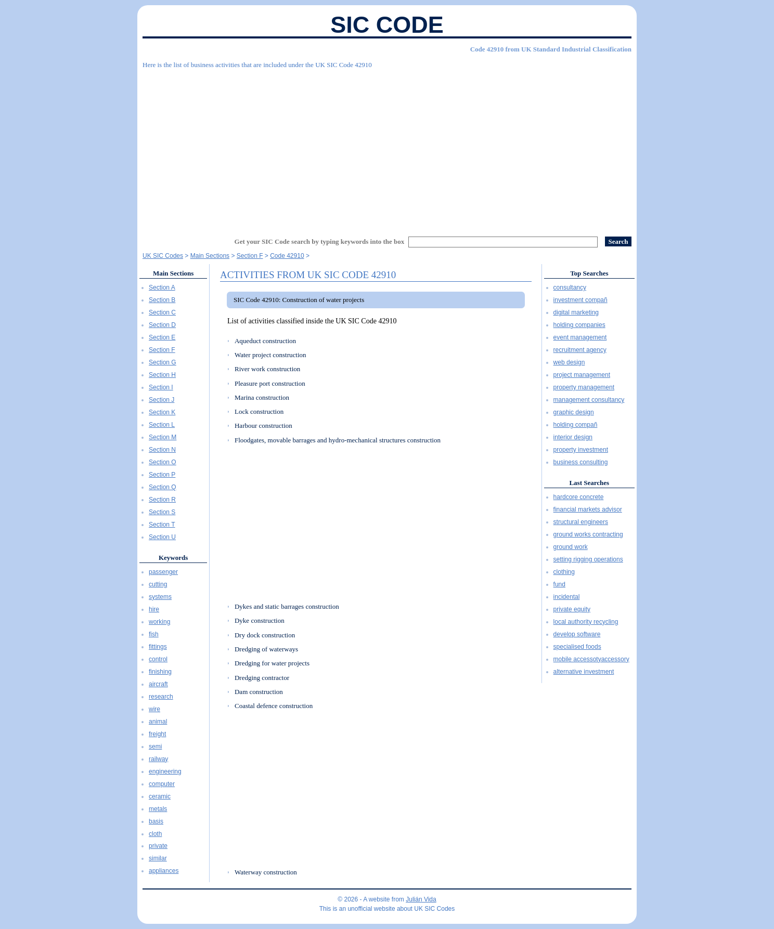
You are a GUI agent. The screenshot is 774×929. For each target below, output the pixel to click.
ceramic (160, 796)
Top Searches (589, 273)
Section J (161, 399)
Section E (162, 337)
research (161, 696)
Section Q (162, 487)
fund (559, 584)
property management (583, 387)
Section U (162, 537)
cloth (155, 834)
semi (155, 746)
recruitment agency (580, 350)
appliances (163, 870)
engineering (165, 771)
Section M (162, 437)
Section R (162, 499)
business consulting (580, 462)
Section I (161, 387)
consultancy (569, 287)
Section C (162, 312)
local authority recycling (585, 621)
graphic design (573, 412)
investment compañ (580, 300)
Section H (162, 374)
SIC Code (387, 24)
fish (154, 634)
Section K (162, 412)
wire (154, 709)
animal (158, 721)
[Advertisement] (387, 148)
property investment (580, 449)
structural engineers (580, 522)
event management (580, 337)
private (158, 845)
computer (162, 784)
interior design (572, 437)
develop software (577, 634)
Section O (162, 462)
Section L (162, 424)
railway (158, 759)
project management (581, 374)
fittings (158, 646)
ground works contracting (588, 534)
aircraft (158, 684)
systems (160, 596)
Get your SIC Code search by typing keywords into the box (320, 241)
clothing (564, 571)
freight (157, 734)
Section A (162, 287)
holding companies (579, 325)
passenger (163, 571)
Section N (162, 449)
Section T (162, 524)
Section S (162, 512)
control (158, 659)
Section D (162, 325)
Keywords (173, 557)
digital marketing (576, 312)
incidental (566, 596)
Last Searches (589, 483)
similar (158, 858)
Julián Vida (421, 899)
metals (158, 809)
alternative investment (583, 671)
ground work (570, 547)
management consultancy (589, 399)
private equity (571, 609)
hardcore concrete (578, 497)
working (159, 621)
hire (154, 609)
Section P (162, 474)
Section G (162, 362)
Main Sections (173, 273)
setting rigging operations (588, 559)
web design (569, 362)
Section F (162, 350)
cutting (158, 584)
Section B (162, 300)
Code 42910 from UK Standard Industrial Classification (550, 49)
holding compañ (575, 424)
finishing (160, 671)
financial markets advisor (587, 509)
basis (156, 821)
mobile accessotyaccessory (591, 659)
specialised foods (577, 646)
